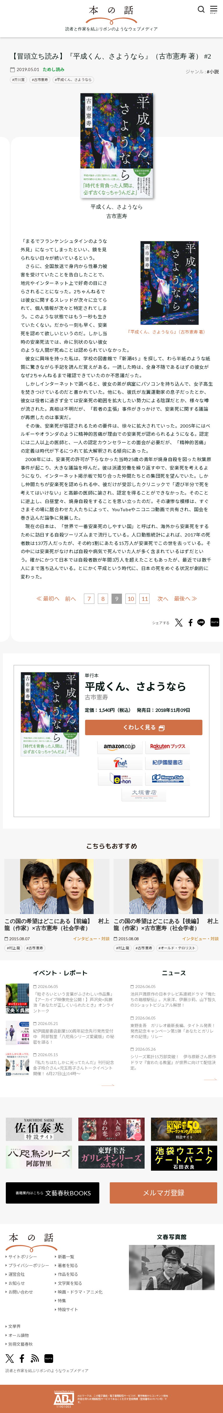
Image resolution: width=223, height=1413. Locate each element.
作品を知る (68, 1274)
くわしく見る (139, 727)
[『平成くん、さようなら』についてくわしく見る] (116, 145)
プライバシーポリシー (28, 1265)
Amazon (120, 748)
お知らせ (16, 1282)
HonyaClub (167, 779)
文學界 (14, 1326)
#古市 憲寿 (34, 947)
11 (144, 598)
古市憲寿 (41, 79)
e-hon (120, 779)
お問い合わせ (20, 1291)
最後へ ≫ (185, 598)
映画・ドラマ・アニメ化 (80, 1291)
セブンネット (120, 763)
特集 (62, 1300)
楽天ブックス (167, 748)
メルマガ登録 (163, 1192)
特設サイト (68, 1309)
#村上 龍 (13, 947)
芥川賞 (19, 79)
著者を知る (68, 1265)
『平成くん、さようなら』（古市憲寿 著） (167, 331)
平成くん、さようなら (74, 79)
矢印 (108, 1085)
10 (130, 598)
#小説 (213, 71)
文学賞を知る (70, 1282)
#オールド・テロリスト (177, 947)
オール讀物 (18, 1335)
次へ (163, 598)
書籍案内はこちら (53, 1192)
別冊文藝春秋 (20, 1343)
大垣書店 (143, 795)
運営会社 (16, 1274)
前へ (70, 598)
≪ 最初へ (47, 598)
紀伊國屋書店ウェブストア (167, 763)
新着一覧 (66, 1256)
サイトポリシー (22, 1256)
